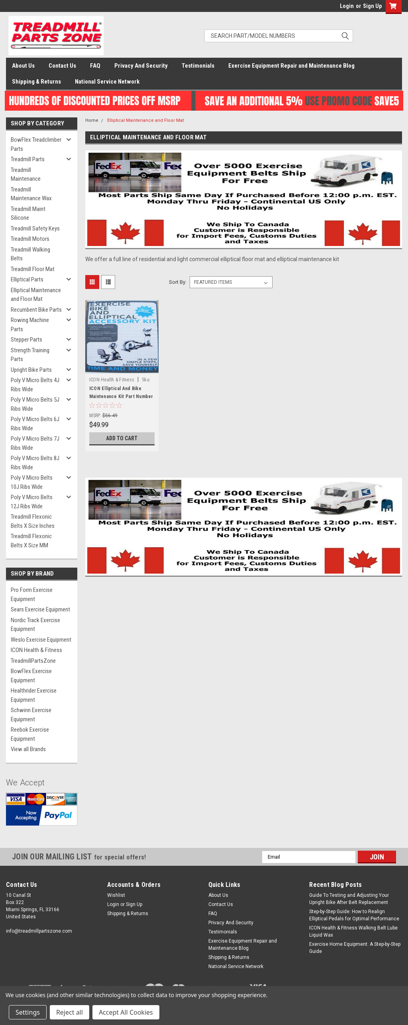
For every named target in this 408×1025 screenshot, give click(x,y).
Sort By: (177, 282)
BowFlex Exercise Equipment (31, 676)
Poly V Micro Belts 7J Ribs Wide (35, 443)
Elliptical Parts (27, 279)
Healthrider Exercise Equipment (34, 695)
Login (347, 6)
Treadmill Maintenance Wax (31, 194)
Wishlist (116, 895)
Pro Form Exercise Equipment (32, 594)
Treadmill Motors (30, 238)
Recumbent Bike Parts (36, 309)
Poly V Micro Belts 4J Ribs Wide (35, 385)
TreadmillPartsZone (33, 660)
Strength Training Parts (30, 355)
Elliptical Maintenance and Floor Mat (36, 295)
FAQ (95, 65)
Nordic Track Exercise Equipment (35, 625)
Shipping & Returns (36, 81)
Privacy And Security (141, 65)
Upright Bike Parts (31, 369)
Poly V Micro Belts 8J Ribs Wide (35, 463)
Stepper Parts (26, 339)
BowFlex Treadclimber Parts (36, 144)
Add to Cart (121, 438)
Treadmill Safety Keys (35, 228)
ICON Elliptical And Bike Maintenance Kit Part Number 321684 (121, 396)
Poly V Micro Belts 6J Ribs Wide (35, 424)
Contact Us (62, 65)
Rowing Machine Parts (30, 324)
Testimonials (198, 65)
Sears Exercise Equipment (40, 609)
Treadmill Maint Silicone (28, 213)
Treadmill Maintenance (26, 174)
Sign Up (372, 6)
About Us (23, 65)
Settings (28, 1012)
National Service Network (107, 81)
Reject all (69, 1012)
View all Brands (28, 749)
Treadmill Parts (28, 159)
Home (91, 120)
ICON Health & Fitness (36, 650)
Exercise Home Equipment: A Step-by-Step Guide (354, 947)
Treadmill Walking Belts (30, 254)
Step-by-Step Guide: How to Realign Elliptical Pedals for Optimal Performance (354, 915)
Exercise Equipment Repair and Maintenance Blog (291, 65)
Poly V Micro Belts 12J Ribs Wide (32, 502)
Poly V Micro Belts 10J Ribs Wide (32, 482)
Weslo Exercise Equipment (41, 639)
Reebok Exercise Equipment (30, 734)
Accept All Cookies (126, 1012)
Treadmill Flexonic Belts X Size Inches (33, 521)
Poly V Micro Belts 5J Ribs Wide (35, 404)
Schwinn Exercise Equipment (31, 715)
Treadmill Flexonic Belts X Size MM (31, 541)
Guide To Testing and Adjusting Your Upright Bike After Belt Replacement (349, 898)
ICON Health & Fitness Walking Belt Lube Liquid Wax (353, 931)
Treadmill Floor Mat (33, 269)
